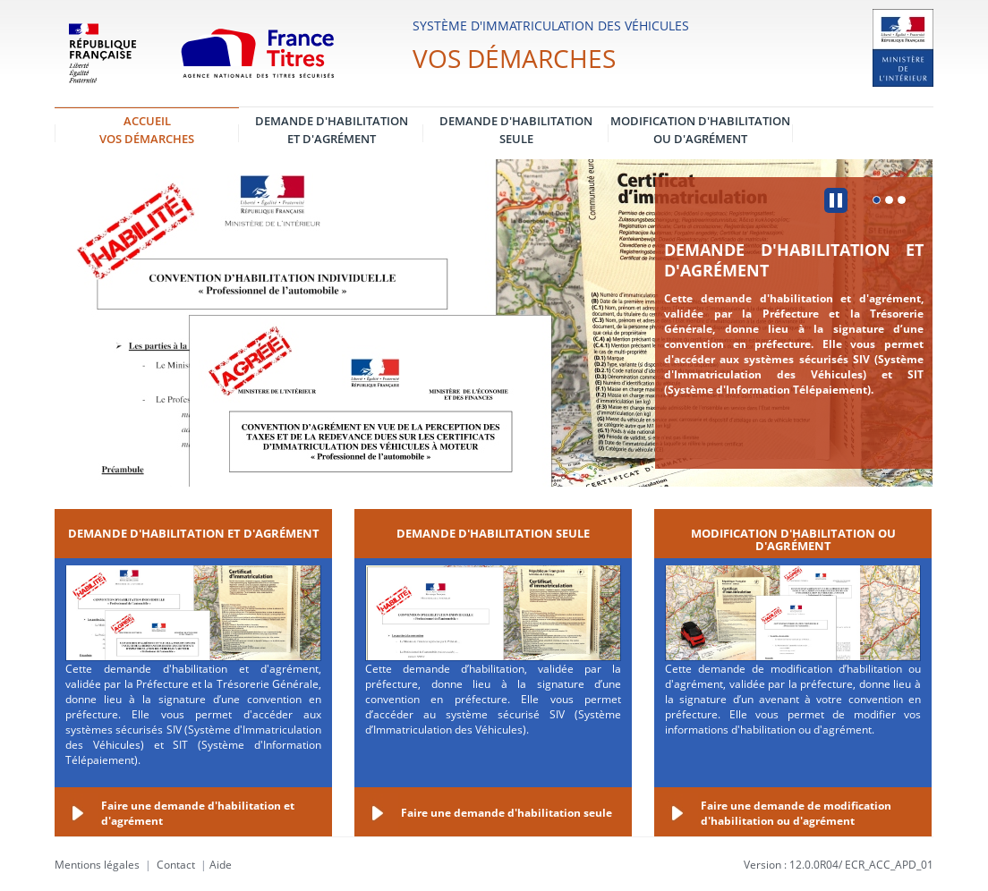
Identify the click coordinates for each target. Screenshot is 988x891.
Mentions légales (97, 864)
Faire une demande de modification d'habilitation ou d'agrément (796, 813)
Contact (176, 864)
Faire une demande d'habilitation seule (506, 812)
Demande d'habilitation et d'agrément (794, 260)
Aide (220, 864)
